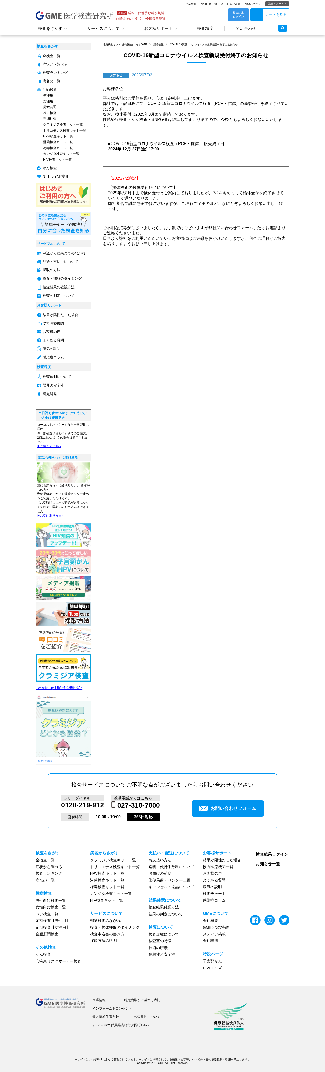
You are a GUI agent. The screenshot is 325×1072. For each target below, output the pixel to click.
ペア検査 (49, 113)
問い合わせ (246, 28)
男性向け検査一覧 (51, 901)
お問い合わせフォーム (227, 808)
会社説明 (210, 941)
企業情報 (191, 3)
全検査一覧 (51, 56)
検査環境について (164, 934)
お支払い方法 (160, 860)
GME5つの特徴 (216, 927)
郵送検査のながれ (105, 921)
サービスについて (103, 28)
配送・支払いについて (60, 262)
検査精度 (205, 28)
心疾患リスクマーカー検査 (58, 961)
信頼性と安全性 (162, 954)
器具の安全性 (53, 385)
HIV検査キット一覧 (57, 160)
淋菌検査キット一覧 (58, 142)
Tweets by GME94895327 (59, 687)
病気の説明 (51, 349)
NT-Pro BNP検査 (56, 176)
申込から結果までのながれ (64, 253)
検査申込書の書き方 (107, 934)
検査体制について (57, 377)
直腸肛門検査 (47, 934)
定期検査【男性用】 (53, 921)
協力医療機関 (53, 323)
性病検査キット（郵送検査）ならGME (125, 44)
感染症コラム (53, 357)
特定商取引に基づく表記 (142, 1000)
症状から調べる (55, 64)
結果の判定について (166, 914)
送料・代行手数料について (171, 867)
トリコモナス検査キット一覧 (64, 130)
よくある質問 (53, 340)
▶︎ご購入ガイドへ (49, 446)
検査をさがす (50, 28)
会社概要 (210, 921)
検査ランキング (55, 73)
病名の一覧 (51, 81)
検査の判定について (59, 296)
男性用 (48, 95)
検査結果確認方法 (164, 907)
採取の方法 (51, 270)
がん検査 (50, 168)
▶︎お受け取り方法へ (50, 515)
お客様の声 (51, 332)
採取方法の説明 (103, 941)
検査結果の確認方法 (59, 287)
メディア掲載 (214, 934)
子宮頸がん (212, 961)
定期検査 (49, 119)
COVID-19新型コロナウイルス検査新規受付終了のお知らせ (203, 44)
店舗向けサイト (277, 3)
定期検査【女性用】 (53, 927)
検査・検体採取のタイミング (115, 927)
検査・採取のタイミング (62, 278)
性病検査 (50, 89)
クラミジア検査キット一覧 (63, 124)
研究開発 (50, 394)
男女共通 (49, 107)
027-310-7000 (138, 805)
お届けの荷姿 (160, 873)
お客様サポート (158, 28)
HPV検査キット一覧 (58, 136)
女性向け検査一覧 (51, 907)
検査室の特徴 (160, 941)
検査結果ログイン (272, 854)
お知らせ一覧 (208, 3)
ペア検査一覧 (47, 914)
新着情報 (158, 44)
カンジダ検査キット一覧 (61, 154)
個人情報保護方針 (105, 1017)
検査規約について (147, 1017)
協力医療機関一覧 (218, 867)
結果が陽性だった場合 (60, 315)
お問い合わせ (252, 3)
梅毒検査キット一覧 (58, 148)
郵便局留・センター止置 (169, 880)
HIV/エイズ (212, 968)
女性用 (48, 101)
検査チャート (214, 894)
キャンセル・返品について (171, 887)
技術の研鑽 (158, 948)
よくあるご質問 (230, 3)
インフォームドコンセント (112, 1008)
